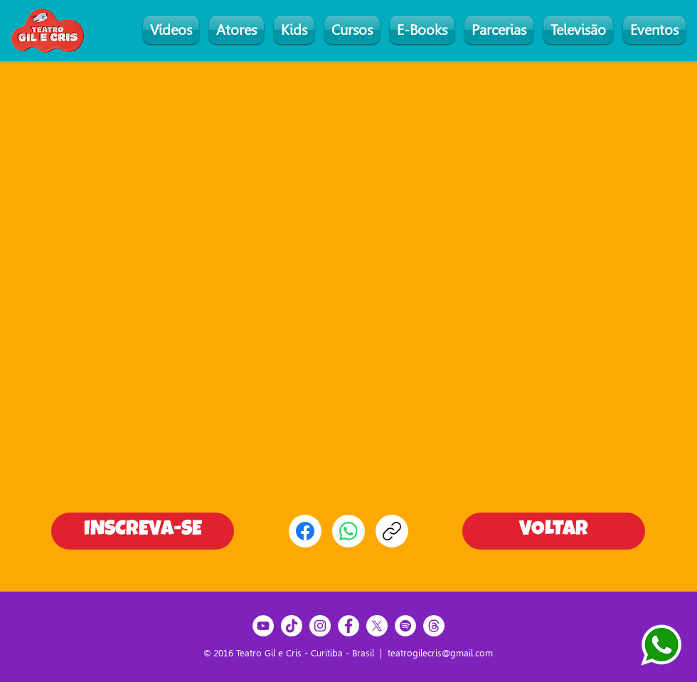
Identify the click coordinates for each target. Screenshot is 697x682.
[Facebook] (305, 531)
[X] (377, 625)
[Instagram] (320, 625)
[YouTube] (263, 625)
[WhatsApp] (348, 531)
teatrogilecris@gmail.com (440, 653)
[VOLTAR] (553, 531)
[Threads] (434, 625)
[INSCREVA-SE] (142, 531)
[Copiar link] (392, 531)
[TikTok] (291, 625)
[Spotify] (405, 625)
